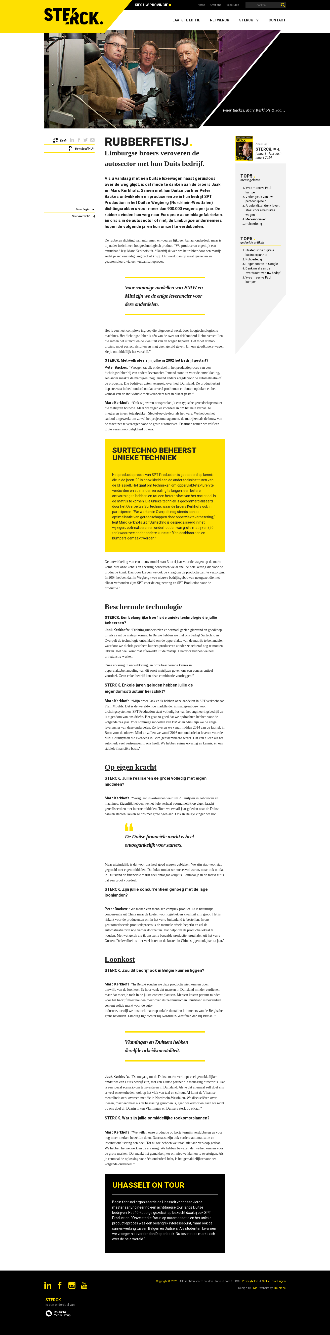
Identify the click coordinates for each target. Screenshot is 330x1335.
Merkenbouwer (255, 219)
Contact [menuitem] (277, 20)
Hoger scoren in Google (261, 264)
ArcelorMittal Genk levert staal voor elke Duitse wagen (262, 210)
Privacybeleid (250, 1281)
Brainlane (279, 1288)
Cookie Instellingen (274, 1281)
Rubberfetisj (253, 224)
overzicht (84, 216)
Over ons (215, 5)
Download (81, 148)
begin (86, 209)
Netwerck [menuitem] (219, 20)
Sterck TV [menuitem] (249, 20)
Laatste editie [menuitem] (186, 20)
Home (201, 5)
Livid (254, 1288)
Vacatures (232, 5)
